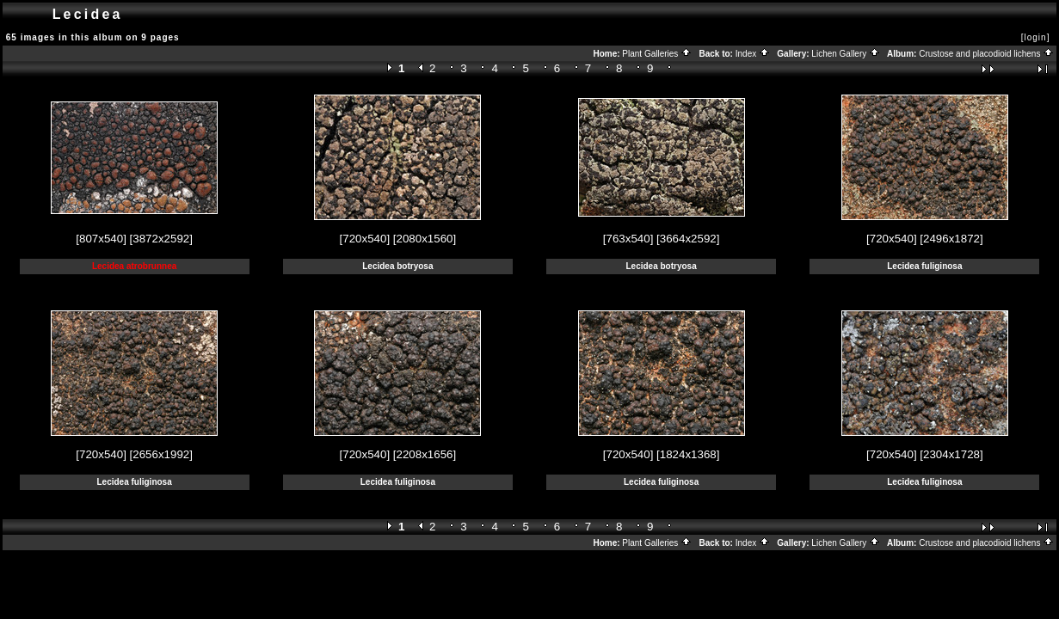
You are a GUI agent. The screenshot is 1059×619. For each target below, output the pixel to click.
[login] (1035, 37)
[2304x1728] (951, 454)
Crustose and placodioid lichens (986, 53)
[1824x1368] (687, 454)
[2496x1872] (951, 238)
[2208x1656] (424, 454)
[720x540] (365, 238)
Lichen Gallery (845, 53)
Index (753, 53)
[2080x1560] (424, 238)
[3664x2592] (687, 238)
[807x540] (101, 238)
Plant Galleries (657, 53)
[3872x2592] (161, 238)
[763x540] (628, 238)
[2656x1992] (161, 454)
